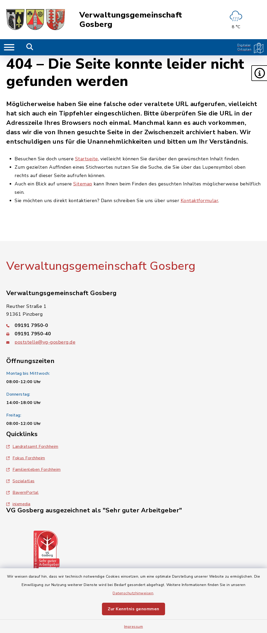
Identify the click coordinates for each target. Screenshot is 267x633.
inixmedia (18, 504)
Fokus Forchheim (25, 458)
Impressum (133, 626)
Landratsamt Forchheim (32, 446)
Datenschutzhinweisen (133, 593)
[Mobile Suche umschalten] (29, 47)
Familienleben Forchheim (33, 469)
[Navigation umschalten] (9, 47)
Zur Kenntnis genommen (133, 609)
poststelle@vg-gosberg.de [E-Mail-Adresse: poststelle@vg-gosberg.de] (45, 342)
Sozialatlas (20, 481)
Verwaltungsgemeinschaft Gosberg (130, 19)
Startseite (86, 159)
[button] (259, 73)
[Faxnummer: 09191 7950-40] (133, 334)
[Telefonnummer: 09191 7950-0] (133, 325)
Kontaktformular (200, 200)
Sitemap (82, 184)
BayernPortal (22, 492)
